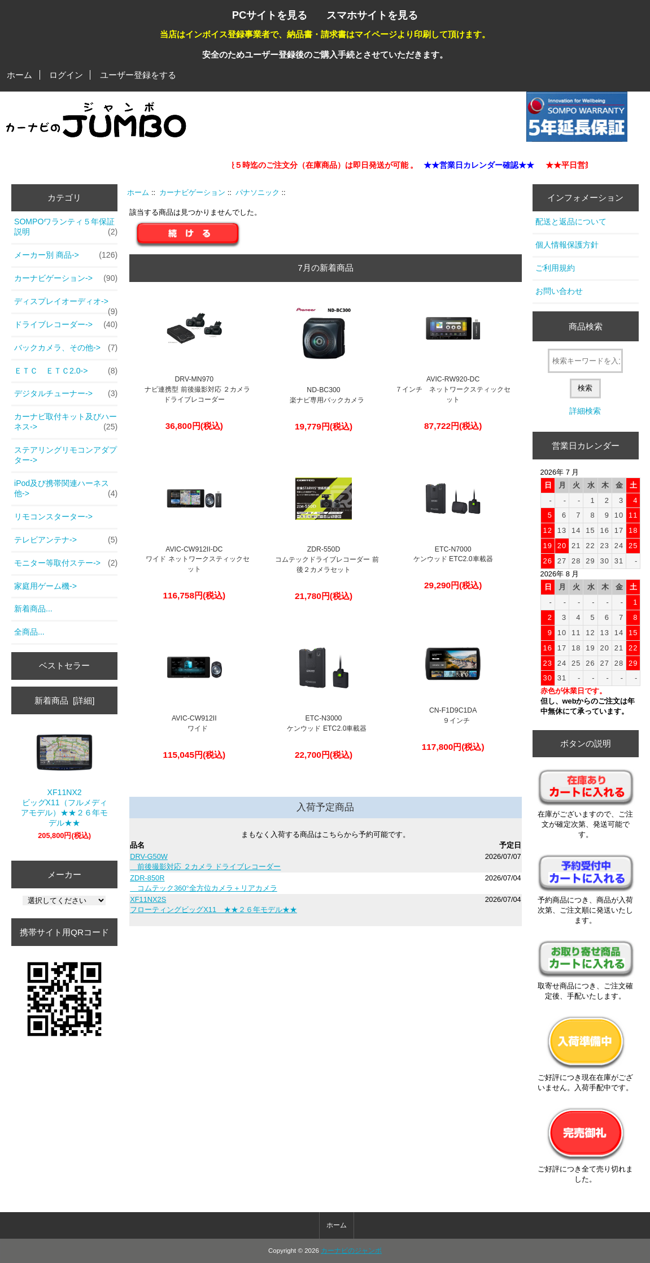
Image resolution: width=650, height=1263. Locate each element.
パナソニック (257, 192)
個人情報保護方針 (567, 244)
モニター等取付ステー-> (65, 563)
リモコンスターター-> (53, 516)
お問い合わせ (559, 291)
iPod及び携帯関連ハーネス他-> (65, 489)
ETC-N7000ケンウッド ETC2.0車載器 (453, 554)
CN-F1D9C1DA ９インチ (453, 715)
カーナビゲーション (192, 192)
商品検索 (586, 326)
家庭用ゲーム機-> (45, 586)
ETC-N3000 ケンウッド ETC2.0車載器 (323, 723)
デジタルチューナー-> (65, 394)
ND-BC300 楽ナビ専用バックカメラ (323, 395)
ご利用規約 (555, 267)
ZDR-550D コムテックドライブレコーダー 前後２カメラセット (323, 559)
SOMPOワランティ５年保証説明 (65, 227)
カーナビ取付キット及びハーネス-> (65, 422)
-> (65, 279)
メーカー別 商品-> (65, 255)
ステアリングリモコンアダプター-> (65, 455)
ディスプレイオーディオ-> (65, 305)
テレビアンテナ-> (65, 540)
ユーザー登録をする (138, 75)
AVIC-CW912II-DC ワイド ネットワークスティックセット (194, 559)
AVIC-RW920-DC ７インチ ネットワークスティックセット (453, 389)
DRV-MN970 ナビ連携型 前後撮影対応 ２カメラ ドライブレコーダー (194, 389)
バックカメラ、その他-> (65, 348)
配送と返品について (571, 221)
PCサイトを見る (270, 15)
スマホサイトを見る (372, 15)
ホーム (19, 75)
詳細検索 (585, 410)
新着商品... (33, 608)
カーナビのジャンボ (351, 1250)
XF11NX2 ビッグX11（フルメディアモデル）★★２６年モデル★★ (64, 779)
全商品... (29, 631)
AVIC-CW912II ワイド (194, 723)
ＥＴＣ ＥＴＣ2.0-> (65, 371)
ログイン (66, 75)
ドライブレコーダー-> (65, 325)
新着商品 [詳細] (64, 700)
